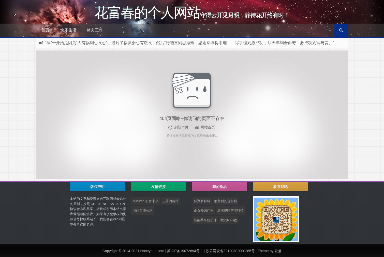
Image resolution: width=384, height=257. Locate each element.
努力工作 (95, 30)
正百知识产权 (204, 210)
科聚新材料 (202, 201)
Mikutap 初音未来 (145, 201)
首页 (45, 30)
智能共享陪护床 (205, 220)
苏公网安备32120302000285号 (230, 251)
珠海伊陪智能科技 (230, 210)
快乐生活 (68, 30)
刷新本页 (181, 127)
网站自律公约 (143, 210)
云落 (278, 251)
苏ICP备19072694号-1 (185, 251)
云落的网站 (170, 201)
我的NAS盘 (228, 220)
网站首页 (208, 127)
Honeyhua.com (152, 251)
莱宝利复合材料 (225, 201)
